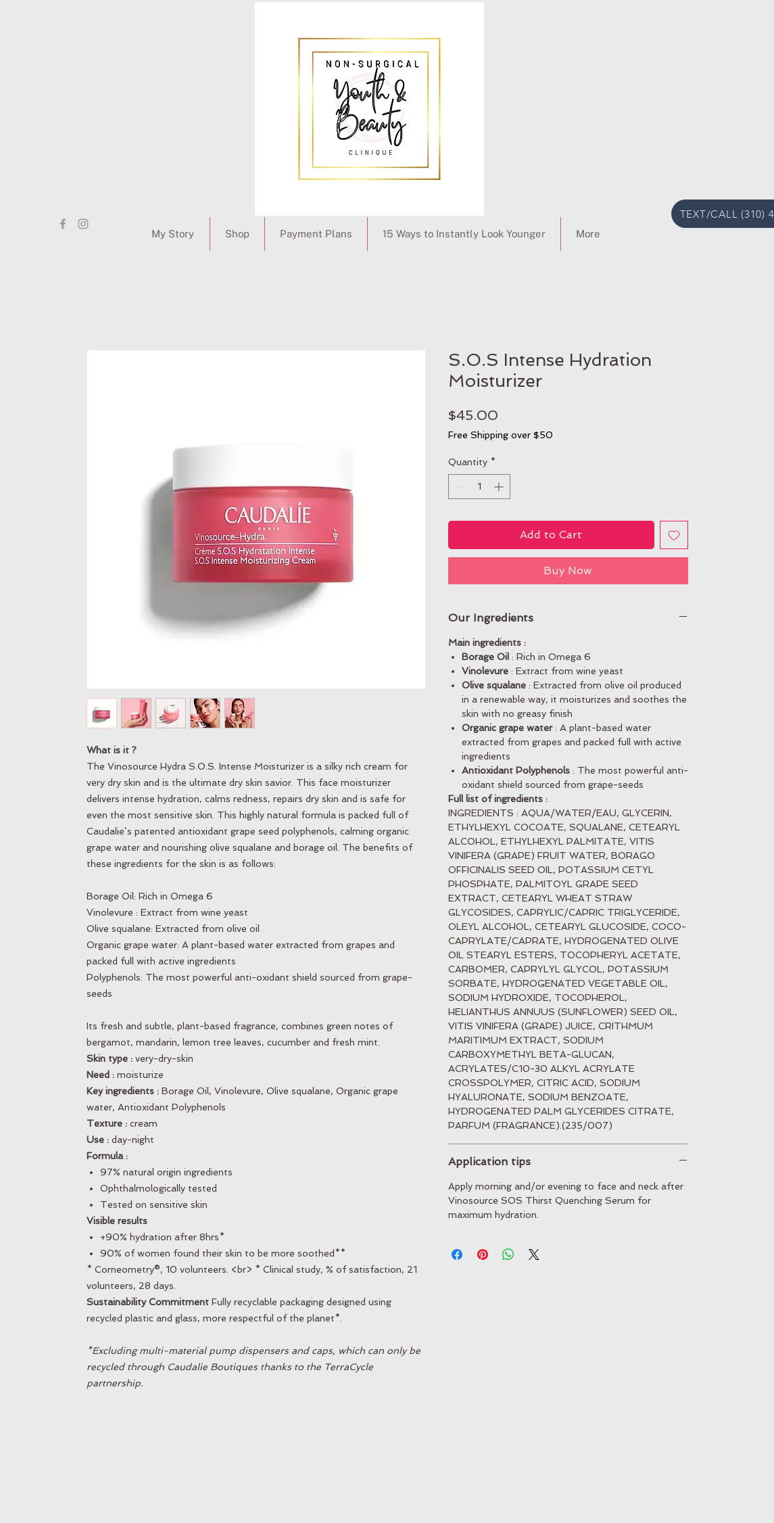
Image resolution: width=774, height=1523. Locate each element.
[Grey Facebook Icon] (63, 224)
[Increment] (499, 486)
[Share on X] (534, 1254)
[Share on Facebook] (457, 1254)
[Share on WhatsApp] (508, 1254)
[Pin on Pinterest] (483, 1254)
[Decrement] (458, 486)
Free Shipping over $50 (500, 434)
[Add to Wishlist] (674, 535)
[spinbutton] (479, 486)
